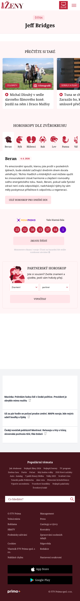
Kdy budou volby (45, 472)
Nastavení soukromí (50, 557)
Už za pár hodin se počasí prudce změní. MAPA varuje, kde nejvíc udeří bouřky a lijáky (39, 415)
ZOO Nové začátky (64, 472)
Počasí (32, 472)
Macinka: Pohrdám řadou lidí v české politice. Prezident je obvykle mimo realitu (35, 398)
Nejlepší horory (50, 468)
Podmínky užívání (17, 534)
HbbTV (11, 529)
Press (43, 518)
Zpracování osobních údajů (51, 536)
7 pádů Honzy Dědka (34, 476)
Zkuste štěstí (39, 240)
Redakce (44, 548)
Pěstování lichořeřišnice (58, 480)
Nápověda (45, 543)
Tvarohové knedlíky (41, 483)
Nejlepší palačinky (60, 483)
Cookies (12, 543)
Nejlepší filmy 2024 (32, 468)
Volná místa (14, 518)
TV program (65, 468)
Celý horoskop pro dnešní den (28, 199)
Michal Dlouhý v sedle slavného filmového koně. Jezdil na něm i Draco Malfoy (27, 99)
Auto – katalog (16, 476)
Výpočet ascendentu (20, 483)
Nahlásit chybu (15, 557)
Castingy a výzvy (49, 524)
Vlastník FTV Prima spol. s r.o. (21, 550)
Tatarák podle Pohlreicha (22, 480)
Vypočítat (40, 297)
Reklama (12, 524)
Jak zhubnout (15, 468)
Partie (24, 472)
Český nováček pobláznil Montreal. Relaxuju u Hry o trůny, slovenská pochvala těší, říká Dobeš (35, 432)
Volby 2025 (51, 476)
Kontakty (45, 529)
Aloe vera (40, 480)
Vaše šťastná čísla (55, 219)
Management (47, 513)
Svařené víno (64, 476)
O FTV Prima (14, 513)
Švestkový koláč (40, 487)
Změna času (13, 472)
